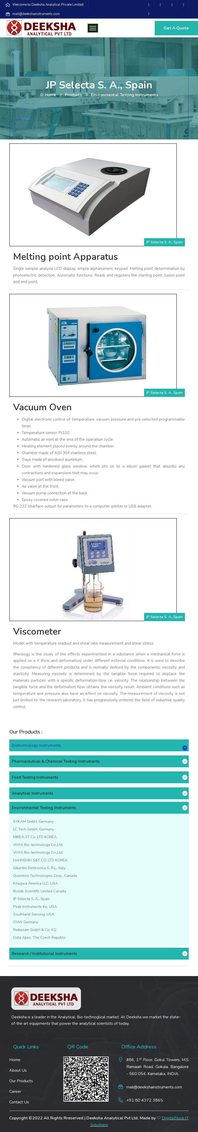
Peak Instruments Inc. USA (35, 906)
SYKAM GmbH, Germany (33, 821)
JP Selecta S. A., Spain (31, 898)
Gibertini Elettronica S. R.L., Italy (39, 867)
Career (15, 1091)
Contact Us (19, 1102)
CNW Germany (25, 922)
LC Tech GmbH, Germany (33, 829)
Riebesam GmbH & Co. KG (34, 929)
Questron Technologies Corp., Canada (45, 875)
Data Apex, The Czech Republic (39, 937)
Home (48, 94)
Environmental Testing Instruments (44, 807)
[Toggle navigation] (93, 28)
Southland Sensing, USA (33, 914)
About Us (18, 1070)
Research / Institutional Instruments (44, 953)
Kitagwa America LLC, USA (35, 883)
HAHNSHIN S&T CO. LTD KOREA (40, 860)
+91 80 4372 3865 (144, 1100)
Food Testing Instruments (35, 777)
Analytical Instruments (32, 793)
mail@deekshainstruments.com (36, 14)
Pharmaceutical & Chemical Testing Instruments (56, 761)
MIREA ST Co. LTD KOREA (34, 836)
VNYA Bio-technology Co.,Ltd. (38, 844)
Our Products (21, 1081)
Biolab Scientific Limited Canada (39, 891)
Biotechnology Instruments (36, 745)
